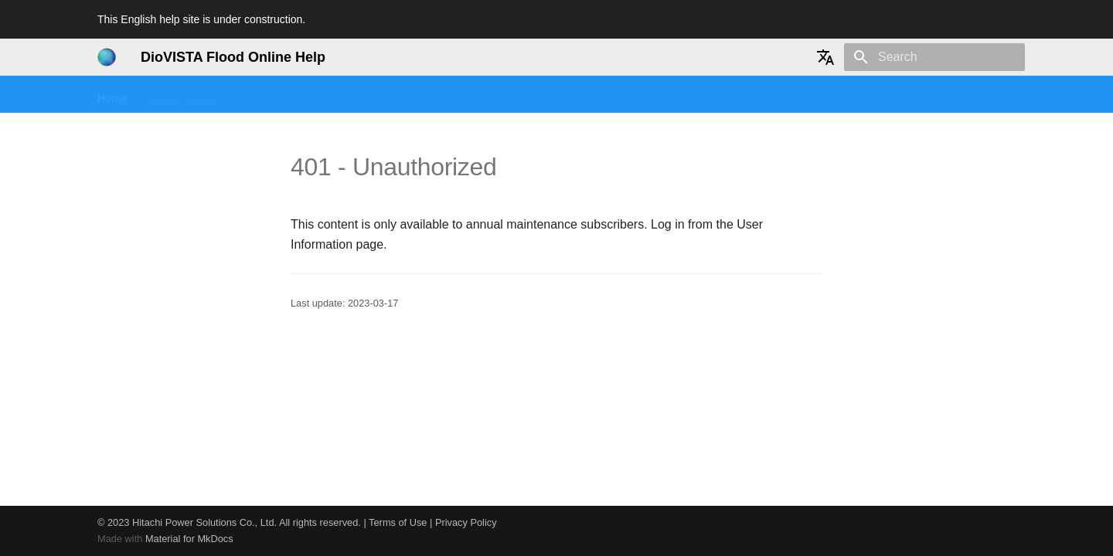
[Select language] (825, 57)
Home (111, 95)
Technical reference (533, 95)
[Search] (934, 57)
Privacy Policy (466, 522)
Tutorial (323, 95)
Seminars (261, 95)
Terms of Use (398, 522)
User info (676, 95)
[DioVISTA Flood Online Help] (106, 57)
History (618, 95)
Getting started (182, 95)
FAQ (454, 95)
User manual (392, 95)
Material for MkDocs (189, 538)
